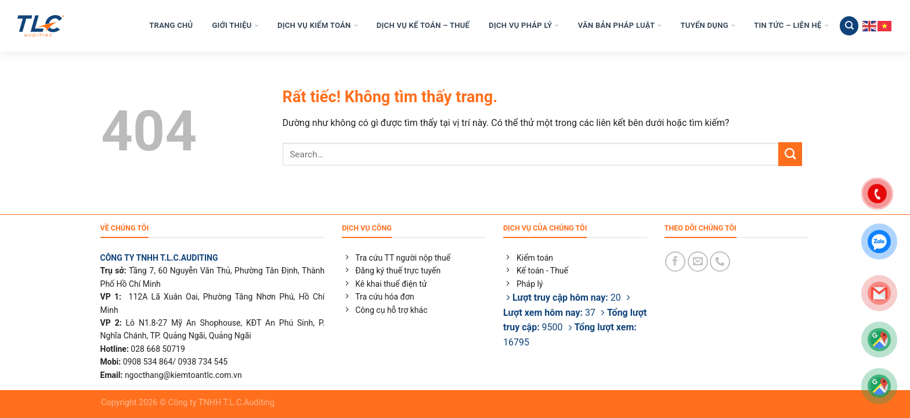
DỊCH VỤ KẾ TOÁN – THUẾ (423, 25)
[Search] (849, 25)
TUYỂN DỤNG (708, 25)
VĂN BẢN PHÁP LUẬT (620, 25)
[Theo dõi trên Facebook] (675, 261)
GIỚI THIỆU (235, 25)
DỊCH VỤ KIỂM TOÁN (317, 25)
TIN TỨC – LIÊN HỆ (791, 25)
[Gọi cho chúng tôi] (720, 261)
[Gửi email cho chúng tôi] (698, 261)
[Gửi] (790, 153)
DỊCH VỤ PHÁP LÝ (523, 25)
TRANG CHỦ (171, 25)
